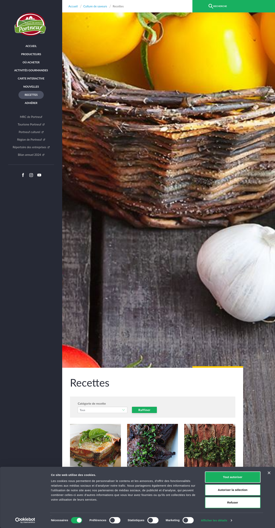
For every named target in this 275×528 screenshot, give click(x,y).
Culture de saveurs (95, 6)
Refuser (232, 502)
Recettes (31, 94)
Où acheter (31, 62)
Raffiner (144, 410)
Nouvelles (31, 86)
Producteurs (31, 54)
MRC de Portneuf (31, 116)
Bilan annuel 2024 (30, 154)
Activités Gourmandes (31, 70)
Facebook (23, 175)
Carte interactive (31, 78)
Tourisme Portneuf (30, 124)
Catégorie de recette (92, 403)
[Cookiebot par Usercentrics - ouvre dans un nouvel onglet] (25, 520)
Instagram (31, 175)
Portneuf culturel (30, 132)
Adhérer (31, 103)
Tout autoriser (232, 477)
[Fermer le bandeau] (269, 472)
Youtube (39, 175)
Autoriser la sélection (233, 489)
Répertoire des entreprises (30, 147)
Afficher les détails (214, 520)
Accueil (31, 46)
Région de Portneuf (30, 139)
